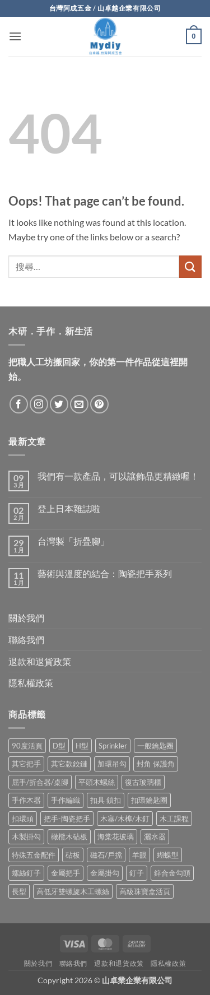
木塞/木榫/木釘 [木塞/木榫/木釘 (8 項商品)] (125, 818)
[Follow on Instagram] (39, 404)
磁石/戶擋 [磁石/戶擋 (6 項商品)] (106, 854)
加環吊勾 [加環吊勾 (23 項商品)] (112, 763)
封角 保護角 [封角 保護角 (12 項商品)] (156, 763)
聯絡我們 (26, 639)
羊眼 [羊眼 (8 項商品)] (139, 854)
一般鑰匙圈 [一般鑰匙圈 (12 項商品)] (155, 745)
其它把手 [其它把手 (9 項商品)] (26, 763)
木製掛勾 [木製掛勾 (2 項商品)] (26, 836)
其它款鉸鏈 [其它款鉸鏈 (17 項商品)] (69, 763)
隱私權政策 (30, 682)
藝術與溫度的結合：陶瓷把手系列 (105, 573)
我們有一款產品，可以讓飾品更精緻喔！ (118, 476)
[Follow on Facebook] (19, 404)
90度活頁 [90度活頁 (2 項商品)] (27, 745)
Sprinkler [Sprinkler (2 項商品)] (113, 745)
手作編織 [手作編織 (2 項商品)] (65, 800)
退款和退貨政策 (39, 661)
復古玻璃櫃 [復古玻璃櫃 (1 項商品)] (143, 782)
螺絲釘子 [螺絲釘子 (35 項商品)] (26, 872)
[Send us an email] (79, 404)
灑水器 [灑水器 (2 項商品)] (155, 836)
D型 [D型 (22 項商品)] (59, 745)
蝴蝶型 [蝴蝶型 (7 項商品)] (168, 854)
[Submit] (190, 266)
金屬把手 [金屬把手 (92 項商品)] (65, 872)
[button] (15, 36)
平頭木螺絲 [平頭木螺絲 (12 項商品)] (96, 782)
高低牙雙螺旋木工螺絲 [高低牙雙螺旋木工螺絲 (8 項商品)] (72, 891)
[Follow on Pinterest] (99, 404)
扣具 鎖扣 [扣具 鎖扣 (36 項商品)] (105, 800)
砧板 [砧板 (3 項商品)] (73, 854)
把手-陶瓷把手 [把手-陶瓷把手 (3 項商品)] (67, 818)
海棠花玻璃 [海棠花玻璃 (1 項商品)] (115, 836)
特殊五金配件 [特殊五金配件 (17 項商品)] (33, 854)
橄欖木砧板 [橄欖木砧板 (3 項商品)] (69, 836)
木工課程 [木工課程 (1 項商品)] (174, 818)
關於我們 (26, 617)
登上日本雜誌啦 (69, 508)
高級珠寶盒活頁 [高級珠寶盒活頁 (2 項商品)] (144, 891)
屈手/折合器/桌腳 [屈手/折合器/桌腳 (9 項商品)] (40, 782)
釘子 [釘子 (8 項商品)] (136, 872)
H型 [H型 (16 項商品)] (82, 745)
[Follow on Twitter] (59, 404)
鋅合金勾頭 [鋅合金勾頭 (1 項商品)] (172, 872)
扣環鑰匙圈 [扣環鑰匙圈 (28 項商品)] (149, 800)
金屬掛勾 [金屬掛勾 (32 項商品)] (104, 872)
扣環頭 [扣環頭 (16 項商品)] (23, 818)
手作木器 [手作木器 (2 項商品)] (26, 800)
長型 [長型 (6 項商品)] (19, 891)
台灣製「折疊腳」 (73, 541)
